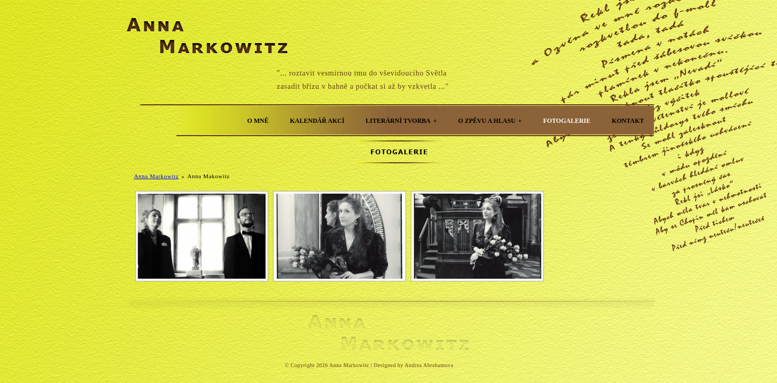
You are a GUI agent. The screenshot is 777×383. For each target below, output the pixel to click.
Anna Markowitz (156, 176)
